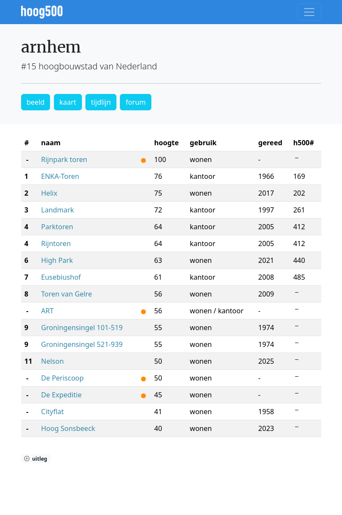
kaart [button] (68, 102)
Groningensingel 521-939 (81, 344)
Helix (49, 193)
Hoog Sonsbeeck (68, 428)
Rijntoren (56, 243)
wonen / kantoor (216, 310)
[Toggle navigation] (309, 12)
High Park (57, 260)
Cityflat (52, 411)
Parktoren (57, 226)
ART (47, 310)
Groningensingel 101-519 (81, 327)
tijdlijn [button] (101, 102)
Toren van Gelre (66, 294)
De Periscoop (62, 378)
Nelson (52, 361)
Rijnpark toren (64, 159)
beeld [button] (36, 102)
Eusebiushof (61, 277)
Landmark (57, 210)
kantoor (202, 176)
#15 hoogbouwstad (59, 66)
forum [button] (136, 102)
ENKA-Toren (60, 176)
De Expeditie (61, 395)
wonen (201, 159)
